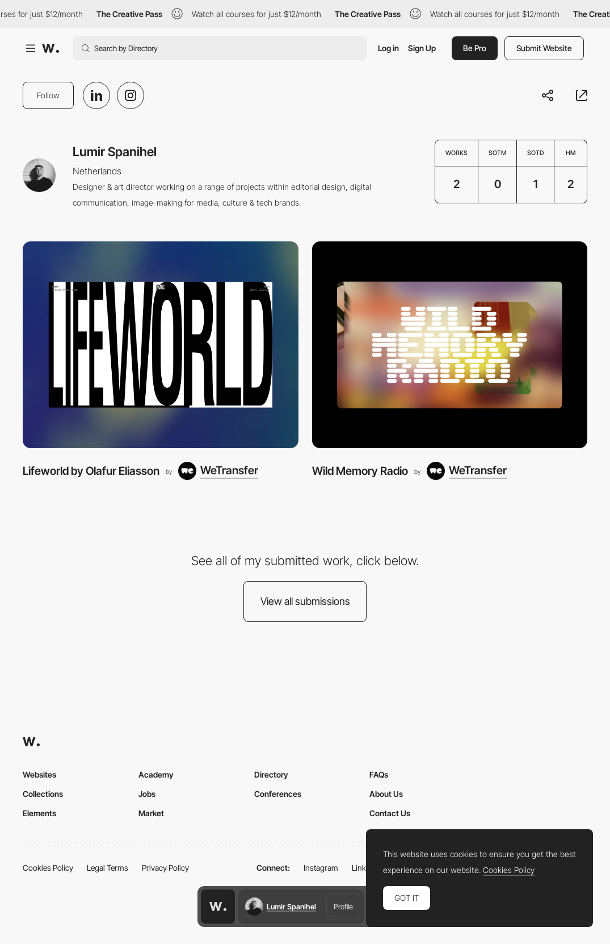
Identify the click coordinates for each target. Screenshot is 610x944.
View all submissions (305, 601)
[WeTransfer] (218, 471)
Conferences (277, 794)
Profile (343, 906)
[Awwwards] (50, 48)
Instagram (321, 867)
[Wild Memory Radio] (450, 344)
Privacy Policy (165, 867)
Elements (39, 813)
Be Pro (474, 48)
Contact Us (389, 813)
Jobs (146, 794)
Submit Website (544, 48)
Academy (156, 774)
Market (151, 813)
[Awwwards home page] (218, 906)
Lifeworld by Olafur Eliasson (91, 471)
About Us (386, 794)
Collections (43, 794)
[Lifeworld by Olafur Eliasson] (160, 344)
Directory (271, 774)
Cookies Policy (48, 867)
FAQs (378, 774)
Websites (39, 774)
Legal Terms (107, 867)
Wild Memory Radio (360, 471)
